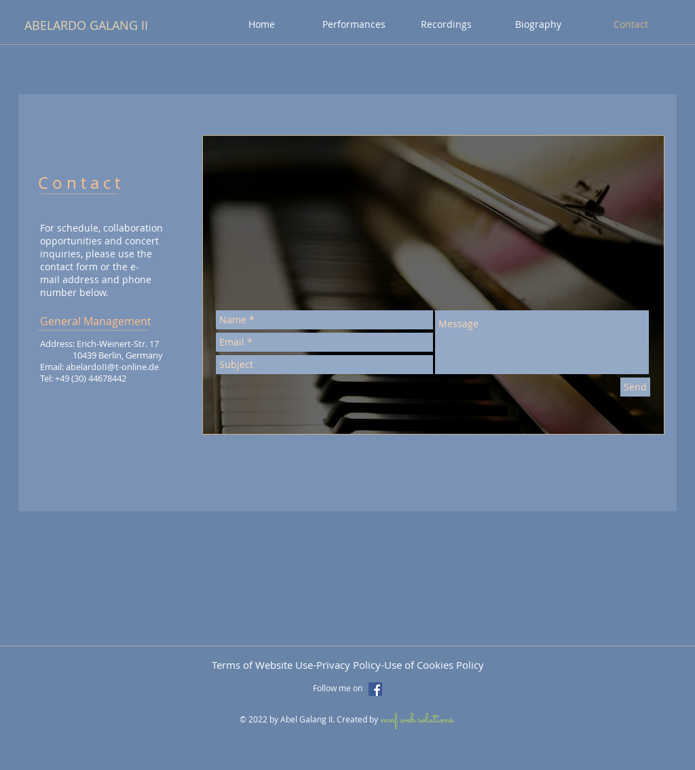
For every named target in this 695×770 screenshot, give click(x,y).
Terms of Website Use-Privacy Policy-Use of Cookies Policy (348, 665)
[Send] (635, 387)
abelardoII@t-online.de (112, 367)
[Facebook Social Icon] (375, 689)
